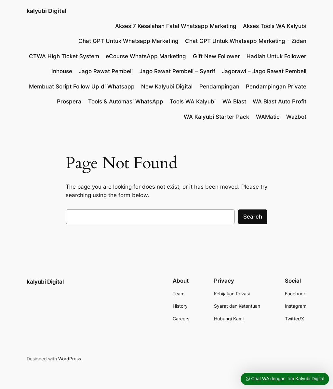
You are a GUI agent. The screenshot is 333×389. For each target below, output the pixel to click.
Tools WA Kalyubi (193, 101)
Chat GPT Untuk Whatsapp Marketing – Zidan (245, 41)
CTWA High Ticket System (64, 56)
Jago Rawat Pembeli (106, 71)
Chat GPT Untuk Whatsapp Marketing (128, 41)
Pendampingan (219, 86)
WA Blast (234, 101)
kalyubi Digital (46, 10)
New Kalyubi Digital (167, 86)
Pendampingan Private (276, 86)
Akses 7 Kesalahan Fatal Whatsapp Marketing (175, 26)
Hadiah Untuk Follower (276, 56)
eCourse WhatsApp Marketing (146, 56)
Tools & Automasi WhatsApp (125, 101)
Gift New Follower (216, 56)
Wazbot (296, 117)
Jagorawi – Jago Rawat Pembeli (264, 71)
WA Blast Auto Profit (279, 101)
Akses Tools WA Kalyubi (274, 26)
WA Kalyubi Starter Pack (216, 117)
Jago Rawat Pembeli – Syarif (177, 71)
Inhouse (61, 71)
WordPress (69, 358)
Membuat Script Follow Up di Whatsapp (82, 86)
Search (252, 216)
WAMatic (268, 117)
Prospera (69, 101)
